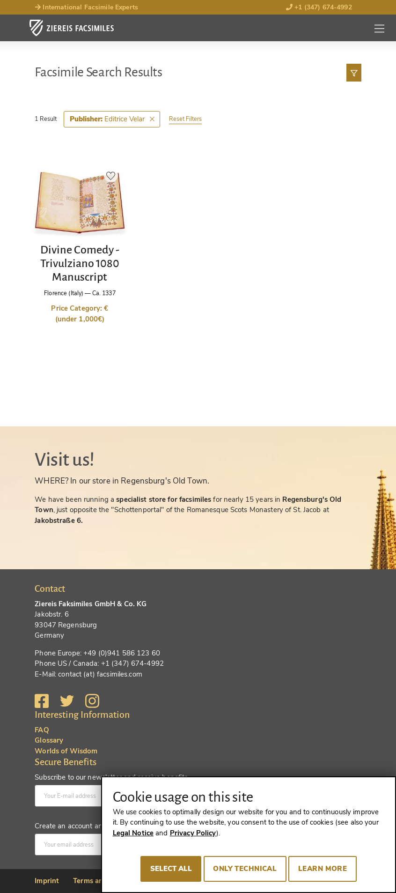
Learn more (322, 868)
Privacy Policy (193, 833)
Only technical (245, 868)
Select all (171, 868)
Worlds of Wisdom (66, 751)
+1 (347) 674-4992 (319, 7)
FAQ (42, 730)
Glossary (49, 740)
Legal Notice (133, 833)
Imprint (47, 881)
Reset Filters (185, 119)
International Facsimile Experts (86, 7)
